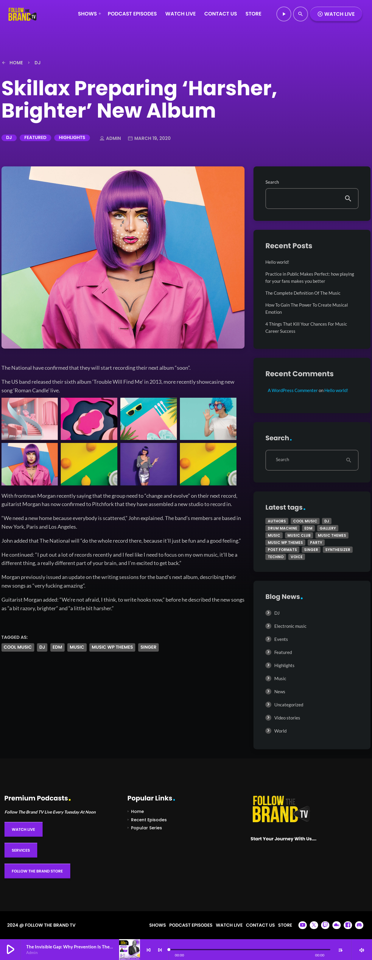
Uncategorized (288, 704)
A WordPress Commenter (293, 390)
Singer (148, 647)
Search (272, 182)
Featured (35, 138)
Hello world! (277, 262)
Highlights (72, 138)
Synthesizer (337, 549)
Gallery (328, 528)
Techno (276, 556)
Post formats (282, 549)
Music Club (299, 535)
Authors (277, 521)
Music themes (332, 535)
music (77, 647)
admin (110, 138)
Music (280, 678)
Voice (297, 556)
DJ (9, 138)
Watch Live (336, 14)
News (279, 691)
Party (316, 542)
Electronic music (290, 626)
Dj (42, 647)
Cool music (18, 647)
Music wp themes (112, 647)
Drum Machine (282, 528)
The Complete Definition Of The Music (302, 293)
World (280, 730)
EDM (57, 647)
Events (281, 639)
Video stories (287, 717)
